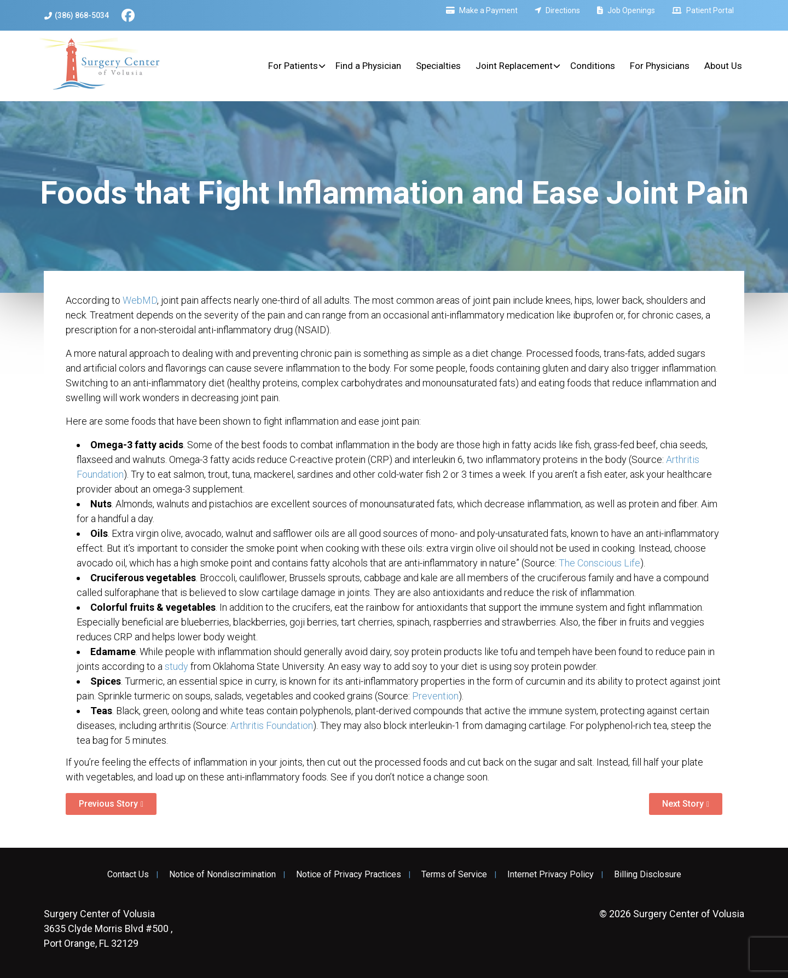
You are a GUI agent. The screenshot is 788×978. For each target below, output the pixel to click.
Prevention (435, 696)
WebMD (140, 300)
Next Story (683, 803)
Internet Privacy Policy (550, 874)
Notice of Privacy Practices (348, 874)
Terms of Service (454, 874)
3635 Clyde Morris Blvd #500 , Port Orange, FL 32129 (108, 928)
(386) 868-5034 (76, 15)
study (176, 666)
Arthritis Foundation (271, 725)
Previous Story (108, 803)
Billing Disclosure (647, 874)
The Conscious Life (599, 563)
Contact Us (128, 874)
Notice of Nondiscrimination (222, 874)
